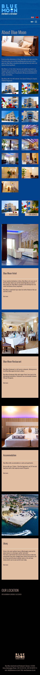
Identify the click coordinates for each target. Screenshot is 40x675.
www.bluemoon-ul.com (29, 670)
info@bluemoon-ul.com (14, 670)
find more (5, 296)
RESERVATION (13, 214)
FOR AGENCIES (33, 214)
